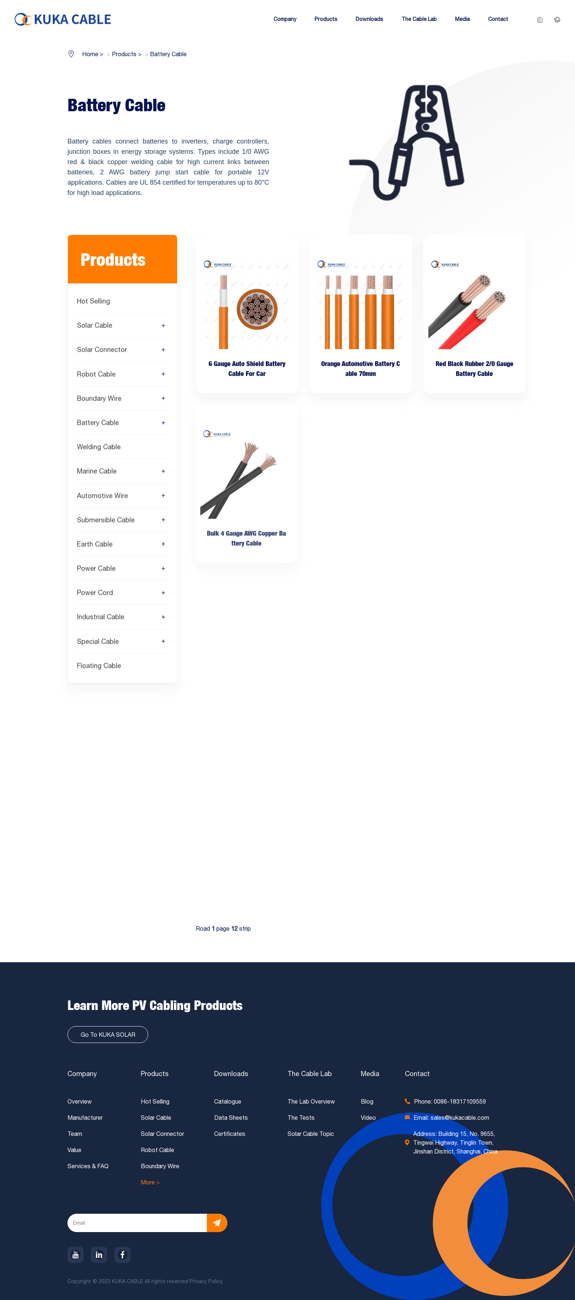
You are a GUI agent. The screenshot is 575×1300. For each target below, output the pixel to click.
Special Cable (98, 643)
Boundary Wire (99, 400)
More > (150, 1182)
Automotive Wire (102, 497)
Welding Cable (99, 448)
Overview (79, 1101)
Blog (367, 1101)
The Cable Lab (310, 1074)
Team (74, 1133)
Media (370, 1074)
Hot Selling (93, 303)
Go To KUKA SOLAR (108, 1034)
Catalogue (227, 1101)
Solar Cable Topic (311, 1133)
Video (368, 1117)
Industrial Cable (100, 619)
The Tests (301, 1117)
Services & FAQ (88, 1166)
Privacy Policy (207, 1281)
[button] (285, 19)
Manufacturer (85, 1117)
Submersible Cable (106, 521)
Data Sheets (231, 1117)
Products (155, 1074)
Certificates (229, 1133)
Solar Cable (94, 327)
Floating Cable (99, 667)
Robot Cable (96, 376)
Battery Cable (98, 424)
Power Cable (96, 570)
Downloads (231, 1074)
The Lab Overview (311, 1101)
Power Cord (95, 594)
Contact (417, 1074)
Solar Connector (102, 351)
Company (82, 1074)
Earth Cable (95, 546)
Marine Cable (97, 473)
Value (74, 1150)
